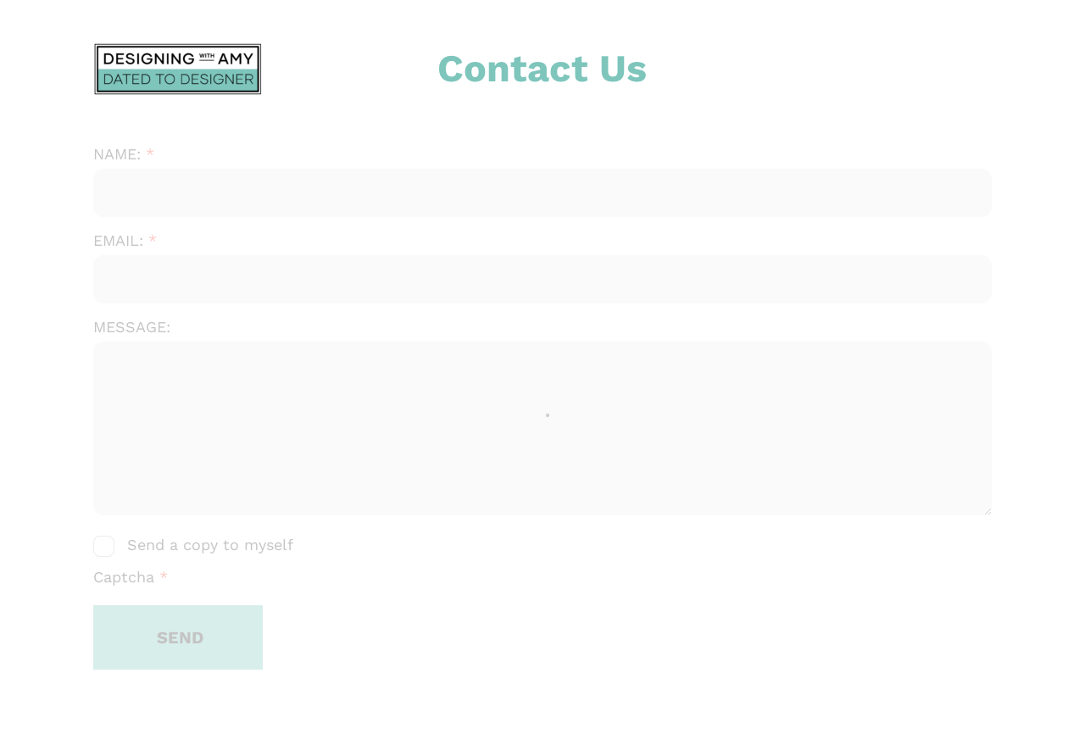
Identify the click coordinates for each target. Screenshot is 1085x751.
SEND (180, 637)
